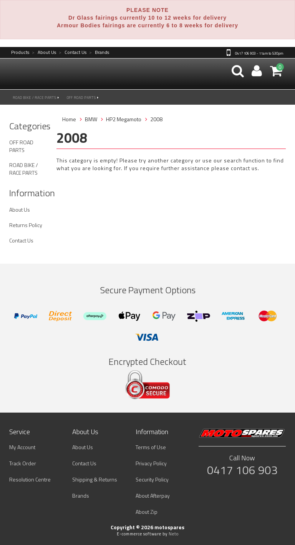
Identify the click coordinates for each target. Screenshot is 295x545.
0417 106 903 (242, 470)
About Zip (146, 512)
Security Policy (152, 479)
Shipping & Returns (94, 479)
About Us (44, 52)
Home (69, 119)
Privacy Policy (151, 463)
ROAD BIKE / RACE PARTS (36, 97)
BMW (91, 119)
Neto (174, 534)
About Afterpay (153, 496)
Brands (99, 52)
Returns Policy (25, 225)
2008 (156, 119)
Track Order (22, 463)
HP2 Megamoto (123, 119)
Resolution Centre (30, 479)
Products (20, 52)
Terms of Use (151, 447)
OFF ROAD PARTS (83, 97)
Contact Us (72, 52)
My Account (22, 447)
